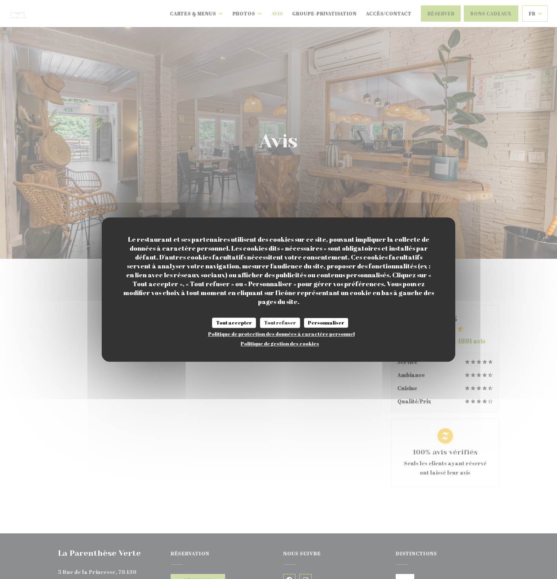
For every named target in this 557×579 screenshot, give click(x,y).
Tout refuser (280, 322)
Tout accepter (234, 322)
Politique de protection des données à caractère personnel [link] (281, 333)
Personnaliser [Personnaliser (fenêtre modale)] (326, 322)
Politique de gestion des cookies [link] (280, 343)
